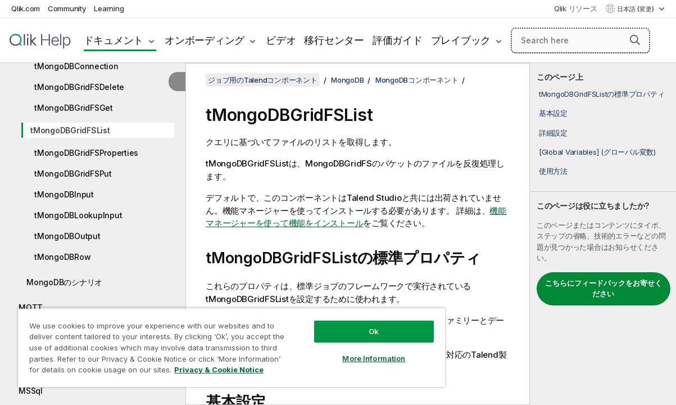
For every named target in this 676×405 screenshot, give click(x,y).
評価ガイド (398, 40)
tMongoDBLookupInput (78, 215)
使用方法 (553, 171)
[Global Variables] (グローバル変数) (597, 151)
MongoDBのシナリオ (64, 282)
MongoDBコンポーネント (417, 79)
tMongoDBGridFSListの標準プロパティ (602, 93)
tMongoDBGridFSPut (73, 173)
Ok (344, 322)
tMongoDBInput (64, 194)
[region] (214, 343)
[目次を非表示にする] (177, 81)
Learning (109, 8)
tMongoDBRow (62, 257)
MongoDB (347, 79)
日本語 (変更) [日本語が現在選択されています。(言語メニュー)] (636, 9)
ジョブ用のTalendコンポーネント (262, 79)
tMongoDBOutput (67, 236)
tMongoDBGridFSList (70, 130)
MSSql (31, 390)
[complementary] (603, 234)
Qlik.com (25, 8)
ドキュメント (114, 40)
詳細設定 (553, 132)
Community (67, 8)
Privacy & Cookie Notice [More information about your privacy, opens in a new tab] (94, 371)
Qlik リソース (575, 8)
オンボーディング (204, 40)
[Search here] (580, 40)
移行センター (334, 40)
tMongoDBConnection (76, 66)
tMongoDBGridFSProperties (86, 153)
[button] (635, 40)
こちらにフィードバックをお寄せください (603, 288)
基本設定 (553, 113)
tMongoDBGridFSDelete (79, 87)
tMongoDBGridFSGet (73, 107)
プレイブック (461, 40)
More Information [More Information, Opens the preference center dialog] (344, 349)
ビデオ (281, 40)
